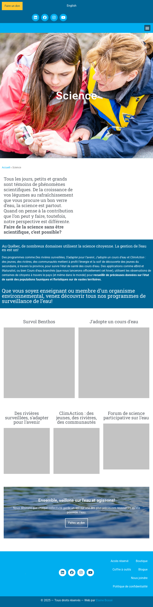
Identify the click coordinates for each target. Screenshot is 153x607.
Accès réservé (119, 561)
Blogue (142, 569)
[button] (147, 28)
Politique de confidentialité (130, 586)
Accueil (6, 167)
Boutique (141, 561)
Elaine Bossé (104, 600)
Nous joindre (139, 578)
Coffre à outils (121, 569)
